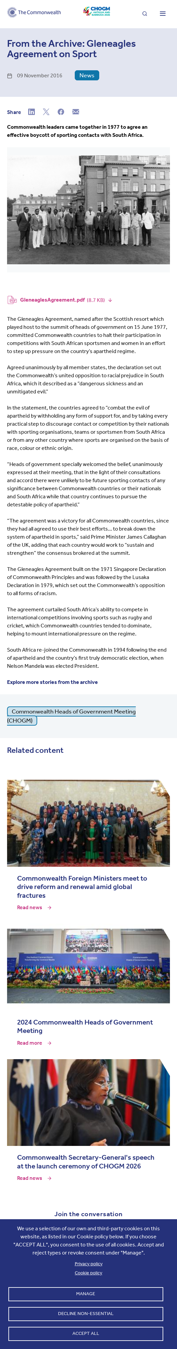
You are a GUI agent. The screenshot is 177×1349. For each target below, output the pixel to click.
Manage (85, 1294)
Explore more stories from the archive (52, 682)
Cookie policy (88, 1273)
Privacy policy (89, 1264)
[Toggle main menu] (162, 14)
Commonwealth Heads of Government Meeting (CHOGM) (71, 716)
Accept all (85, 1333)
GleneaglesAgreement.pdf (52, 300)
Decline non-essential (86, 1313)
